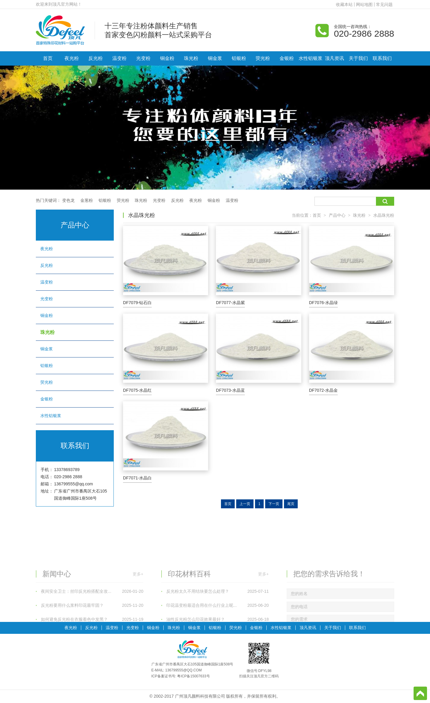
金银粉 (287, 58)
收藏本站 (344, 4)
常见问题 (384, 4)
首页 (48, 58)
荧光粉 (263, 58)
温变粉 (119, 58)
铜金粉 (167, 58)
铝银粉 (239, 58)
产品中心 (337, 215)
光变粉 (143, 58)
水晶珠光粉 (383, 215)
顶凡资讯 (334, 58)
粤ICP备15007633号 (193, 676)
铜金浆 (215, 58)
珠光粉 (191, 58)
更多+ (138, 613)
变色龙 (68, 200)
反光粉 (95, 58)
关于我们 (358, 58)
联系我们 (382, 58)
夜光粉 (71, 58)
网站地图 (364, 4)
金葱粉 (86, 200)
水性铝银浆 (310, 58)
